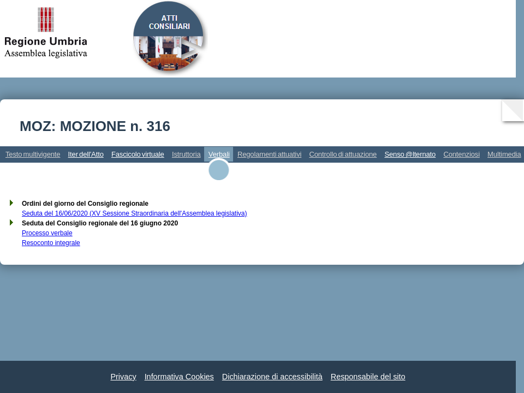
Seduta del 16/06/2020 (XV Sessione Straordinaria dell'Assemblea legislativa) (134, 213)
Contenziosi (461, 154)
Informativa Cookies (179, 376)
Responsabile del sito (368, 376)
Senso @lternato (410, 154)
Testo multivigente (32, 154)
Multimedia (504, 154)
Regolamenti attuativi (269, 154)
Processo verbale (47, 233)
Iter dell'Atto (86, 154)
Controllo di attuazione (343, 154)
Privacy (123, 376)
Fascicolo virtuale (137, 154)
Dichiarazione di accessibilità (272, 376)
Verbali (219, 154)
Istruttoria (186, 154)
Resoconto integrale (51, 243)
